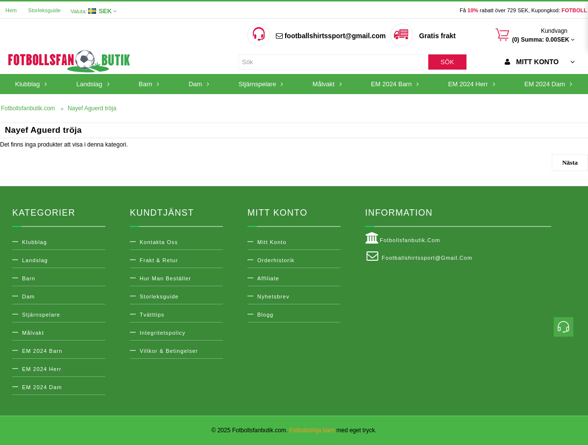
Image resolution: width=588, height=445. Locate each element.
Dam (28, 296)
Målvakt (33, 333)
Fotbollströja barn (312, 430)
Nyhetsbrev (273, 296)
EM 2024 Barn (42, 351)
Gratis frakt (437, 36)
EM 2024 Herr (41, 369)
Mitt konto (272, 242)
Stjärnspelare (41, 315)
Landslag (35, 260)
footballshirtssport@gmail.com (331, 36)
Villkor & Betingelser (169, 351)
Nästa (570, 162)
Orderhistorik (275, 260)
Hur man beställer (165, 278)
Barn (28, 278)
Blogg (265, 315)
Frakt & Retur (159, 260)
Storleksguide (44, 10)
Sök (447, 62)
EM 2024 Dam (42, 387)
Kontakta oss (159, 242)
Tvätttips (152, 315)
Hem (11, 10)
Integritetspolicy (162, 333)
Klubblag (34, 242)
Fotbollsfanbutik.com (402, 238)
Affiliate (268, 278)
